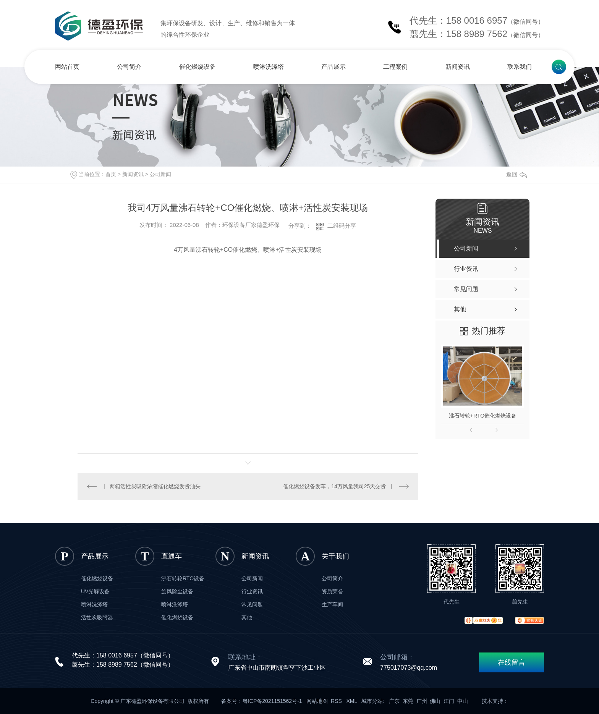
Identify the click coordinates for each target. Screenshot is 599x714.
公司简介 (129, 66)
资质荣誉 (332, 591)
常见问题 (252, 604)
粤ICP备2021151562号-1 (272, 701)
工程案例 (395, 66)
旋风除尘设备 (177, 591)
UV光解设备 (95, 591)
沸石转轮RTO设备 (182, 578)
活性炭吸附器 (97, 617)
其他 (246, 617)
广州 (421, 701)
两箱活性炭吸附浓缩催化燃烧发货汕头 (155, 486)
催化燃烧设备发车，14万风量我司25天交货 (334, 486)
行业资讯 (252, 591)
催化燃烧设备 (197, 66)
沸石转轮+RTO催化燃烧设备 (482, 416)
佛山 (435, 701)
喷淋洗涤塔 (268, 66)
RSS (337, 701)
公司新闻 (160, 174)
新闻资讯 (457, 66)
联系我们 (519, 66)
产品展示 (333, 66)
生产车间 (332, 604)
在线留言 (511, 662)
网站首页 (67, 66)
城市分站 (372, 701)
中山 (462, 701)
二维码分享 (341, 225)
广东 (394, 701)
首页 (110, 174)
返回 (516, 174)
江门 (449, 701)
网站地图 (317, 701)
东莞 (408, 701)
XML (352, 701)
